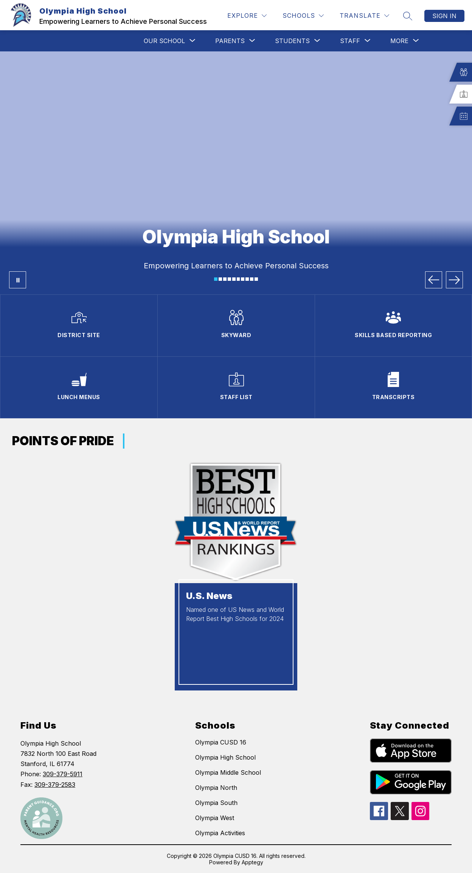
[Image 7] (242, 279)
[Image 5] (234, 279)
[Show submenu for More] (399, 40)
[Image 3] (225, 279)
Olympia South (216, 802)
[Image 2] (220, 279)
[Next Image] (454, 279)
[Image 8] (247, 279)
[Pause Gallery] (17, 279)
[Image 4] (229, 279)
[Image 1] (215, 279)
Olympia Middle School (228, 772)
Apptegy (252, 862)
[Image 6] (238, 279)
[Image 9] (251, 279)
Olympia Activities (220, 833)
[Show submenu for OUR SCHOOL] (164, 40)
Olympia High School (225, 757)
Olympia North (216, 787)
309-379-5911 (62, 774)
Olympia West (214, 818)
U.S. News (209, 595)
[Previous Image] (433, 279)
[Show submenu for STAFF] (350, 40)
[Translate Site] (364, 15)
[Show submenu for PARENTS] (230, 40)
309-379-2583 (54, 784)
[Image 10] (256, 279)
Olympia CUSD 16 (220, 742)
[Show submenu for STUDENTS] (292, 40)
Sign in (444, 16)
